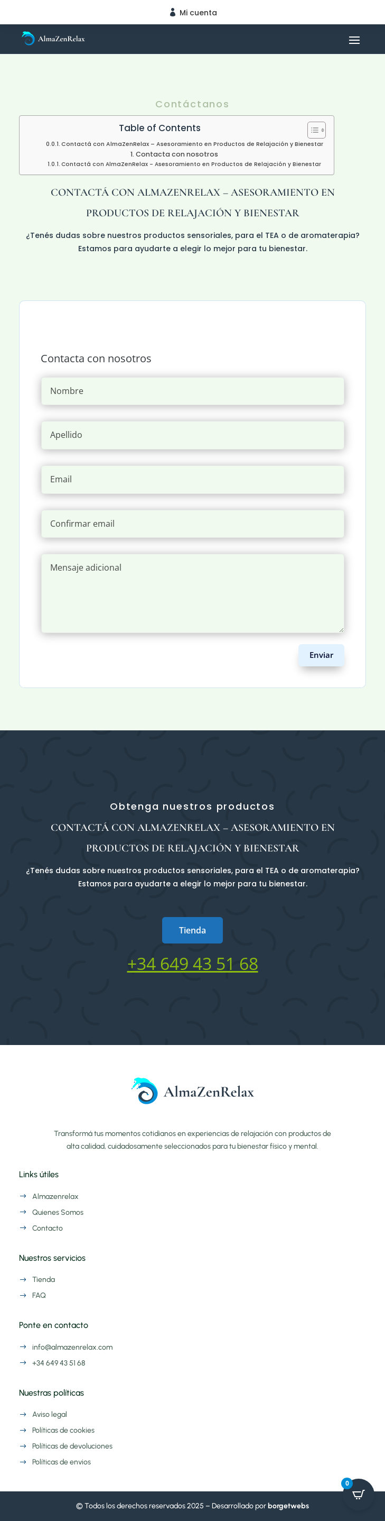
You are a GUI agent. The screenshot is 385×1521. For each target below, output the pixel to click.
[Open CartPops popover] (358, 1494)
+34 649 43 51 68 (192, 963)
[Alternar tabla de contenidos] (311, 130)
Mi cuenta (198, 12)
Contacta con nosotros (177, 154)
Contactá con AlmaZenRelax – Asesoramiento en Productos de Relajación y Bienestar (192, 144)
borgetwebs (288, 1505)
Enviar (321, 654)
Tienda (192, 930)
